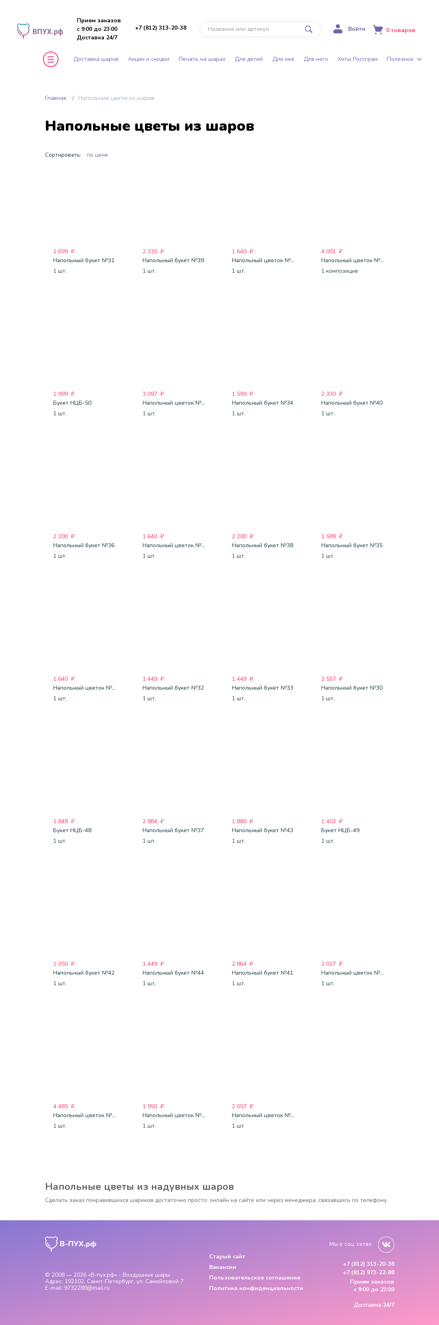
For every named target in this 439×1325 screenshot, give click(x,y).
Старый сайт (227, 1256)
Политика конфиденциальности (256, 1288)
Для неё (283, 59)
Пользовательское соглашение (254, 1278)
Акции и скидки (148, 59)
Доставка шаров (96, 59)
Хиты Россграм (357, 59)
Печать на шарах (202, 59)
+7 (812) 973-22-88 (368, 1272)
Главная (55, 98)
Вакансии (222, 1267)
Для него (316, 59)
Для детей (249, 59)
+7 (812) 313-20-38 (160, 28)
